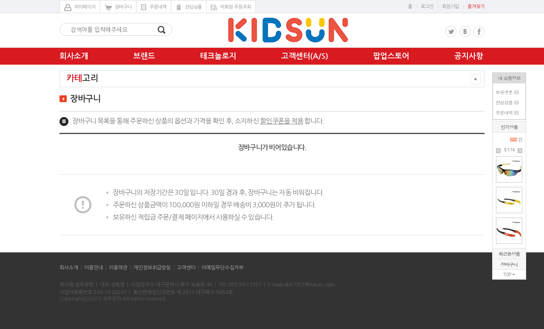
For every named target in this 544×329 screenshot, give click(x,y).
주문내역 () (507, 112)
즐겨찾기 (476, 6)
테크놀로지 (218, 56)
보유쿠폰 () (507, 92)
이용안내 (93, 267)
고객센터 (186, 267)
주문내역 (154, 7)
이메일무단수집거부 (222, 267)
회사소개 (74, 56)
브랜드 (144, 56)
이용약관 (118, 267)
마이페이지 (80, 7)
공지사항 (468, 56)
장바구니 (118, 7)
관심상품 (189, 7)
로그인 (427, 6)
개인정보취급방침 (152, 267)
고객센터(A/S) (304, 56)
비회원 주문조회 (231, 7)
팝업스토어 (391, 56)
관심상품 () (507, 102)
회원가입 (450, 6)
